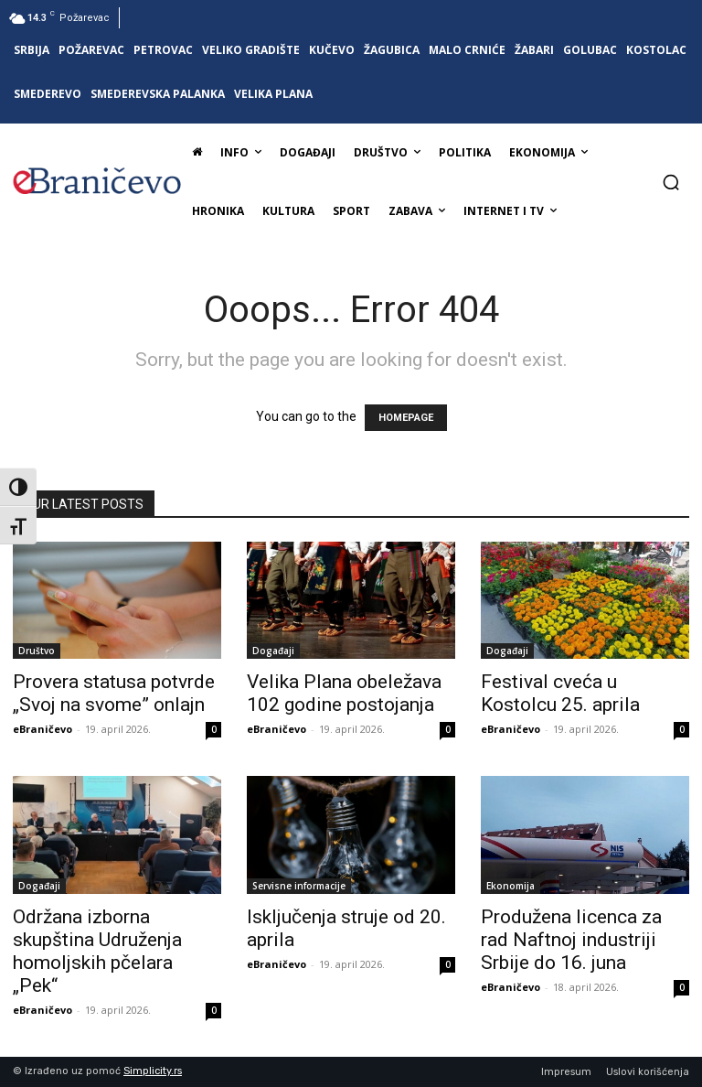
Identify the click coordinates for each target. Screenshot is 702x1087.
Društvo (36, 650)
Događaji (273, 650)
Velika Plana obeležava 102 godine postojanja (344, 693)
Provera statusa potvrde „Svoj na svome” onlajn (114, 693)
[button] (671, 182)
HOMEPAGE (405, 418)
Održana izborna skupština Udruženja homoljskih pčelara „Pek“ (97, 951)
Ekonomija (510, 885)
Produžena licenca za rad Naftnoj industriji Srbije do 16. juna (571, 940)
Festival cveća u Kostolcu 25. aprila (560, 693)
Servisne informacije (299, 885)
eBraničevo (42, 729)
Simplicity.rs (152, 1071)
